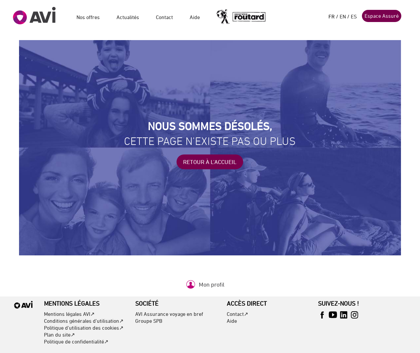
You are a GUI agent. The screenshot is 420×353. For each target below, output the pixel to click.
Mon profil (211, 284)
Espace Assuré (382, 16)
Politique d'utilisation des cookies (81, 328)
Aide (195, 17)
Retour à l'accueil (210, 161)
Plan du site (57, 335)
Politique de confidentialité (74, 341)
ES (354, 16)
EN (343, 16)
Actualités (127, 17)
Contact (164, 17)
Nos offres (88, 17)
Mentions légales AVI (67, 314)
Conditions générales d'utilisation (81, 321)
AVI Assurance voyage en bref (169, 314)
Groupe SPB (148, 321)
